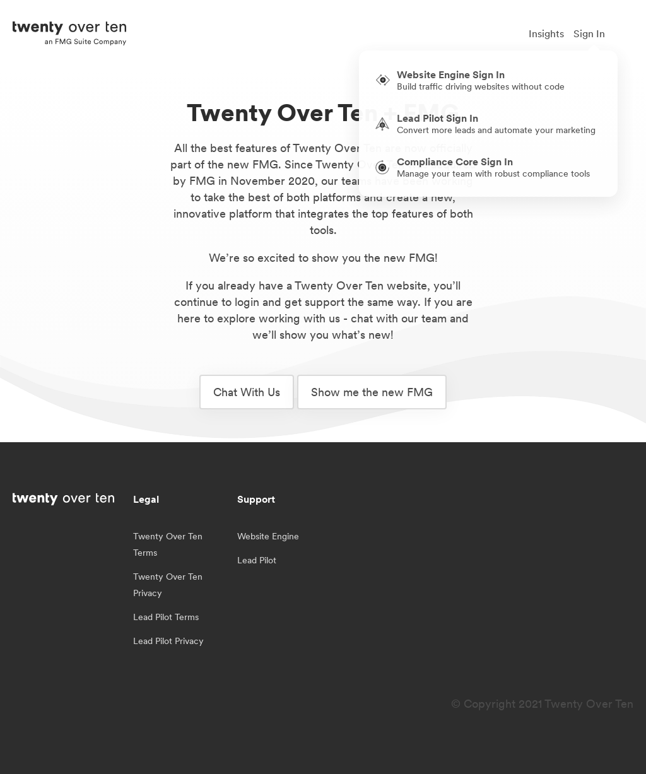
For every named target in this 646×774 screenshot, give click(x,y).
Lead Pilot (256, 560)
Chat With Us (246, 392)
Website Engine (268, 536)
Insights (546, 33)
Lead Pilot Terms (166, 617)
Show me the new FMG (372, 392)
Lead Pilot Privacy (168, 641)
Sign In (589, 33)
